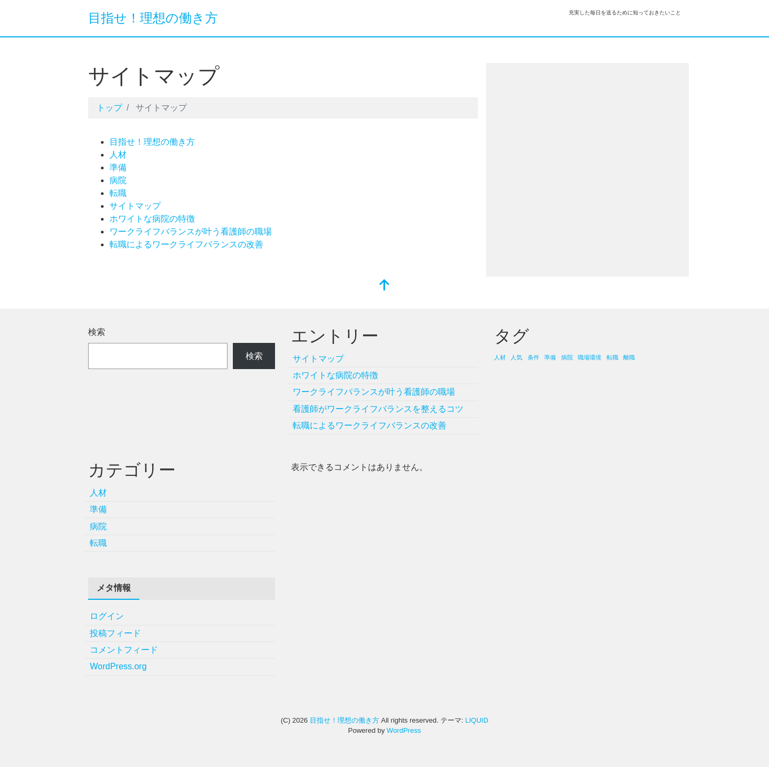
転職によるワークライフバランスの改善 (186, 244)
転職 (118, 193)
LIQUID (476, 720)
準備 (118, 167)
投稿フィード (115, 633)
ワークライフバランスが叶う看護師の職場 (190, 231)
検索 (96, 331)
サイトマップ (135, 205)
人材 (118, 154)
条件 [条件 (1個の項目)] (533, 357)
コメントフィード (124, 649)
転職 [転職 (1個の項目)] (612, 357)
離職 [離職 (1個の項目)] (629, 357)
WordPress (404, 730)
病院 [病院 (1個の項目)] (567, 357)
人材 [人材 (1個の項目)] (500, 357)
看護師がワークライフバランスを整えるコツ (378, 408)
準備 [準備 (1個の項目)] (550, 357)
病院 (118, 180)
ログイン (107, 616)
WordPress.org (118, 666)
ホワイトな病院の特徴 (152, 218)
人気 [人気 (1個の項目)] (516, 357)
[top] (384, 286)
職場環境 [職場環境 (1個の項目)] (589, 357)
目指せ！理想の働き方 (153, 18)
